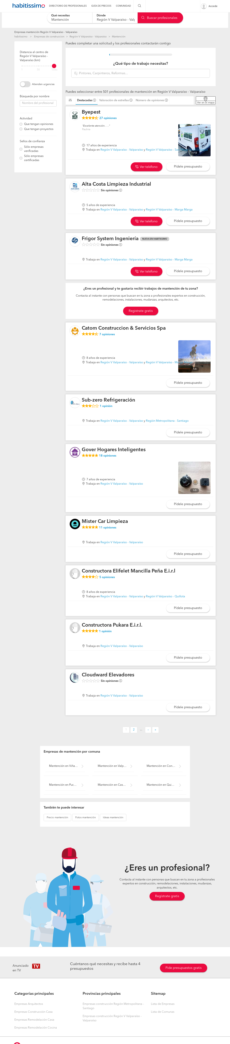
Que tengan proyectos (38, 129)
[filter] (38, 66)
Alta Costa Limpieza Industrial (116, 184)
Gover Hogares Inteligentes (114, 449)
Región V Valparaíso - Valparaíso (88, 36)
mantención (57, 817)
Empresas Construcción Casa (33, 1012)
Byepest (91, 112)
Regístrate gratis (167, 896)
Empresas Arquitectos (28, 1004)
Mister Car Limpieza (105, 521)
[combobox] (69, 17)
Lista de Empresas (162, 1004)
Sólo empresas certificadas (33, 158)
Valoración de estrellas (114, 100)
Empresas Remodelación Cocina (35, 1027)
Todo (54, 69)
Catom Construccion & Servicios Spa (124, 328)
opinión (106, 406)
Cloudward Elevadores (108, 675)
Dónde (101, 15)
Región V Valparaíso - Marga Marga (169, 209)
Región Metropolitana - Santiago (167, 421)
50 (38, 69)
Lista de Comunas (162, 1012)
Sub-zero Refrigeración (108, 400)
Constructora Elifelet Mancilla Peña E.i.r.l (128, 571)
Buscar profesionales (159, 18)
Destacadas (84, 100)
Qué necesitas (60, 15)
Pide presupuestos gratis (183, 968)
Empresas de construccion (49, 36)
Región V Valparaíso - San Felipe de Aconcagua (177, 149)
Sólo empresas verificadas (33, 149)
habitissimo (20, 36)
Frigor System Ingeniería (110, 238)
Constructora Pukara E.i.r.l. (112, 625)
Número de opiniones (150, 100)
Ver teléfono (146, 167)
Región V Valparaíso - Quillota (165, 596)
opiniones (108, 118)
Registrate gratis (141, 311)
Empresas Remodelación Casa (34, 1019)
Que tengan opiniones (38, 124)
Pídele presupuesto (188, 166)
